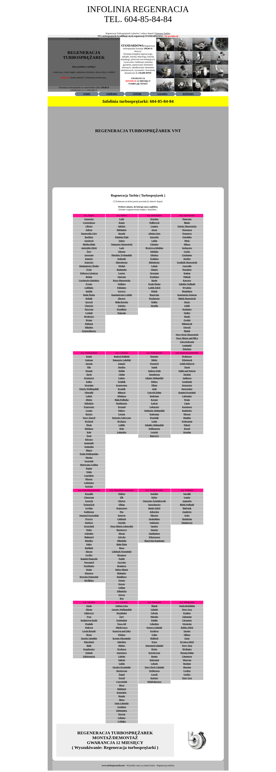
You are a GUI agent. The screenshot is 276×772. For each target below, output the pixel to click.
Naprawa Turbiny (162, 33)
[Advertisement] (138, 25)
